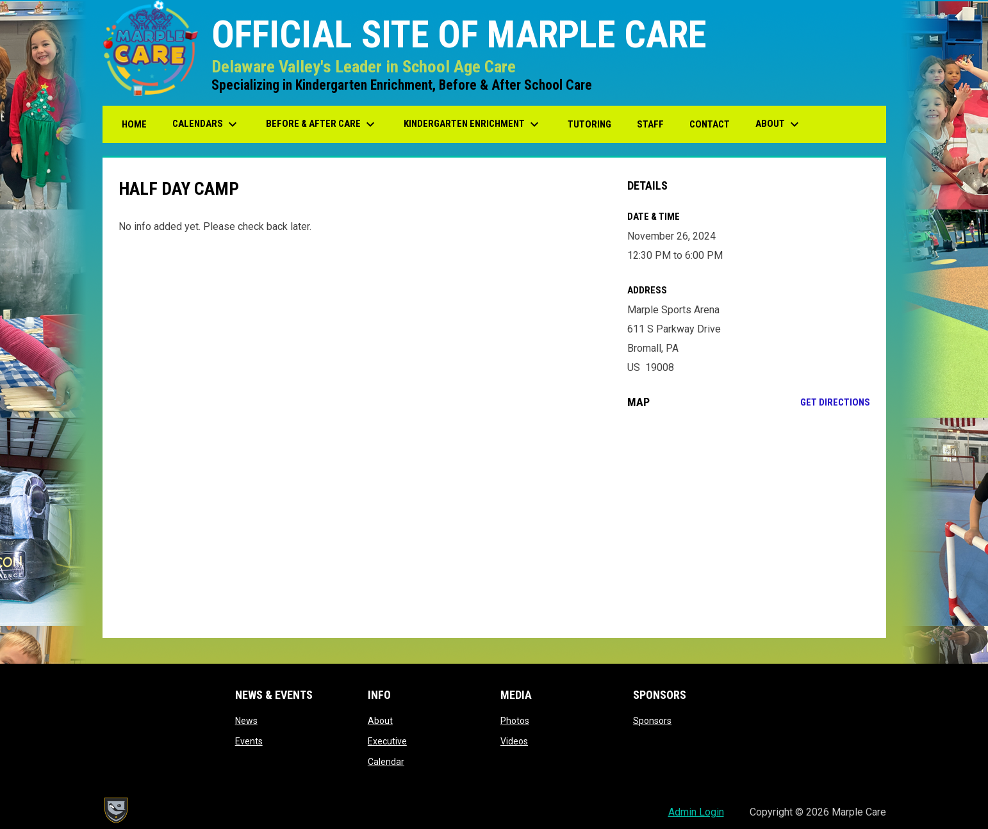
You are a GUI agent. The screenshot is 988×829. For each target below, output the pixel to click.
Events (249, 741)
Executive (387, 741)
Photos (514, 721)
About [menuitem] (778, 124)
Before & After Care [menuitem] (322, 124)
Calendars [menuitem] (206, 124)
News (246, 721)
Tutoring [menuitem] (589, 124)
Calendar (386, 762)
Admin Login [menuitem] (696, 812)
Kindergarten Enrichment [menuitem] (473, 124)
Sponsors (652, 721)
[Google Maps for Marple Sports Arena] (748, 523)
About (380, 721)
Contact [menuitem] (709, 124)
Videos (514, 741)
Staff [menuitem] (650, 124)
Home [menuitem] (134, 124)
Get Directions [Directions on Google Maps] (835, 402)
